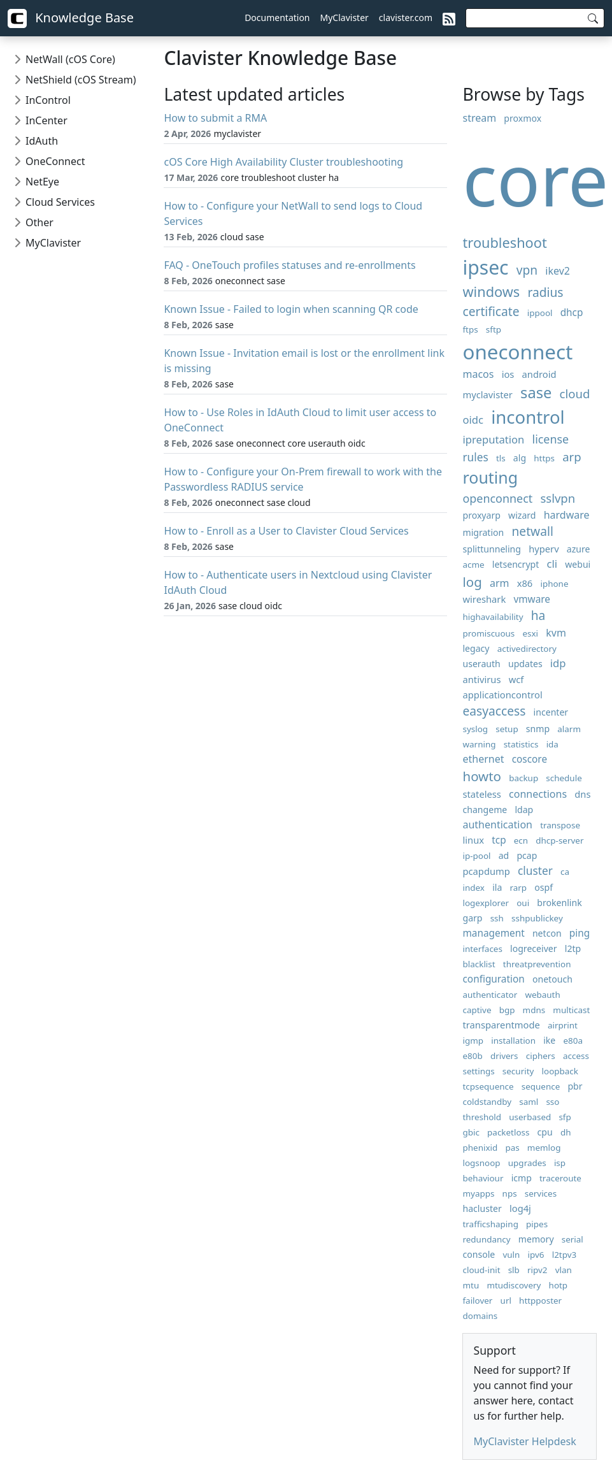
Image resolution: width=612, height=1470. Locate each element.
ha (538, 615)
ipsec (485, 267)
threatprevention (537, 964)
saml (528, 1101)
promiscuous (488, 633)
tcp (499, 840)
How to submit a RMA (215, 118)
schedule (563, 778)
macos (478, 374)
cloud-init (481, 1270)
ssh (497, 918)
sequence (541, 1086)
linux (473, 839)
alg (519, 458)
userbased (530, 1117)
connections (538, 794)
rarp (518, 887)
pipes (537, 1224)
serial (572, 1239)
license (550, 439)
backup (523, 778)
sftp (493, 329)
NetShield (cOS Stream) (80, 80)
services (541, 1193)
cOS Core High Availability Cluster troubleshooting (283, 162)
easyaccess (493, 710)
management (493, 933)
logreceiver (533, 948)
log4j (520, 1208)
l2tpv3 (564, 1254)
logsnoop (481, 1163)
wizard (522, 515)
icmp (521, 1178)
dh (565, 1132)
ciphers (540, 1056)
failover (477, 1300)
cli (552, 563)
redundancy (486, 1239)
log (471, 582)
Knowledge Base (71, 18)
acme (473, 564)
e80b (472, 1056)
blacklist (478, 964)
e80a (573, 1040)
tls (501, 458)
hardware (567, 515)
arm (499, 583)
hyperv (544, 548)
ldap (524, 809)
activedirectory (527, 648)
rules (475, 457)
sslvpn (557, 498)
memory (536, 1239)
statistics (521, 744)
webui (577, 564)
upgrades (527, 1163)
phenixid (479, 1147)
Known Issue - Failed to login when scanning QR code (291, 309)
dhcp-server (559, 840)
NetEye (42, 182)
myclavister (487, 394)
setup (506, 729)
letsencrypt (515, 564)
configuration (493, 979)
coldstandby (486, 1101)
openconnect (497, 498)
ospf (543, 887)
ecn (521, 840)
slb (514, 1270)
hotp (558, 1285)
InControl (48, 100)
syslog (475, 729)
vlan (563, 1270)
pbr (574, 1086)
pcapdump (485, 871)
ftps (470, 329)
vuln (511, 1254)
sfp (565, 1117)
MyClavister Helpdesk (524, 1441)
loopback (560, 1071)
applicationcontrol (502, 694)
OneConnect (55, 161)
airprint (563, 1025)
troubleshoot (504, 242)
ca (564, 871)
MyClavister (344, 17)
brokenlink (559, 903)
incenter (551, 712)
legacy (475, 648)
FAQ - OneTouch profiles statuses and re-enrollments (289, 265)
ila (497, 887)
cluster (535, 870)
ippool (540, 313)
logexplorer (485, 903)
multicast (571, 1010)
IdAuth (41, 141)
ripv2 (537, 1270)
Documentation (277, 17)
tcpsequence (487, 1086)
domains (479, 1316)
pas (512, 1147)
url (506, 1300)
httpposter (540, 1300)
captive (476, 1010)
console (478, 1254)
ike (549, 1040)
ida (552, 744)
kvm (556, 633)
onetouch (552, 979)
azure (578, 549)
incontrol (527, 417)
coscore (529, 759)
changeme (484, 809)
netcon (547, 933)
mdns (534, 1010)
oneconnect (517, 351)
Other (39, 222)
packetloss (508, 1132)
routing (490, 477)
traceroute (560, 1178)
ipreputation (493, 439)
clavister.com (405, 17)
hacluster (481, 1208)
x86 (525, 583)
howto (481, 776)
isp (560, 1163)
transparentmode (500, 1024)
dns (582, 794)
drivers (504, 1056)
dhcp (571, 312)
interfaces (482, 949)
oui (522, 903)
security (518, 1071)
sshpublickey (537, 918)
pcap (526, 855)
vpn (526, 269)
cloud (575, 393)
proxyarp (481, 515)
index (473, 887)
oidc (472, 419)
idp (558, 663)
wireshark (484, 599)
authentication (497, 825)
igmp (472, 1040)
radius (545, 292)
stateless (481, 794)
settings (478, 1071)
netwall (532, 531)
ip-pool (476, 855)
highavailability (492, 617)
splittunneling (491, 549)
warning (478, 744)
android (539, 374)
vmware (531, 599)
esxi (530, 633)
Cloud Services (60, 202)
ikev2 (557, 271)
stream (479, 118)
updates (525, 664)
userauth (481, 664)
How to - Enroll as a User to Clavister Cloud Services (286, 531)
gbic (470, 1132)
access (576, 1056)
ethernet (483, 759)
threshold (481, 1117)
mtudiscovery (514, 1285)
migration (483, 532)
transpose (560, 825)
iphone (554, 583)
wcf (516, 679)
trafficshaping (490, 1224)
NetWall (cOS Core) (70, 59)
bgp (507, 1010)
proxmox (522, 118)
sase (536, 392)
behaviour (482, 1178)
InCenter (46, 120)
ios (508, 374)
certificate (490, 311)
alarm (569, 729)
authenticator (489, 994)
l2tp (573, 948)
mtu (470, 1285)
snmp (538, 729)
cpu (545, 1132)
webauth (542, 994)
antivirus (481, 679)
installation (513, 1040)
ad (504, 855)
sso (552, 1101)
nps (509, 1193)
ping (579, 933)
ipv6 (536, 1254)
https (544, 458)
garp (472, 918)
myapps (478, 1193)
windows (491, 291)
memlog (544, 1147)
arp (571, 457)
